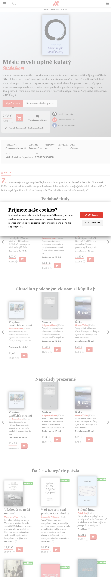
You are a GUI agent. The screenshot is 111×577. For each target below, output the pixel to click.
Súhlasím (91, 215)
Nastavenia (92, 222)
